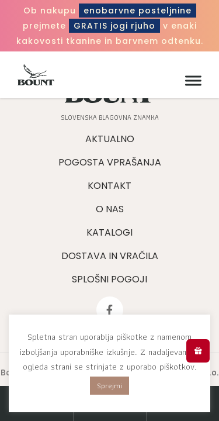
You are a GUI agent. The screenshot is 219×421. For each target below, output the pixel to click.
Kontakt (109, 185)
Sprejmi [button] (109, 385)
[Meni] (190, 81)
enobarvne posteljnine (138, 10)
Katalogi (109, 232)
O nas (110, 209)
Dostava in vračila (109, 256)
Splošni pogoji (109, 279)
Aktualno (109, 139)
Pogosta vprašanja (109, 162)
